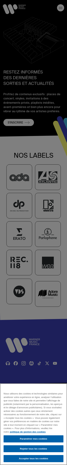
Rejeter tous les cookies (33, 448)
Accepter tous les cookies (33, 458)
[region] (33, 424)
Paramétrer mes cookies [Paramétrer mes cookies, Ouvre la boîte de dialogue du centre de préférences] (33, 438)
